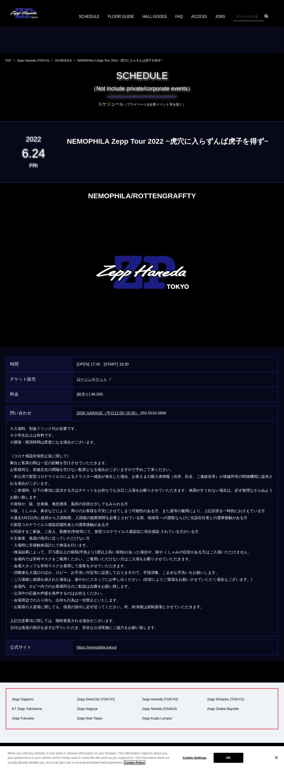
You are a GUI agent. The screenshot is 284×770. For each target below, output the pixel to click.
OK (228, 762)
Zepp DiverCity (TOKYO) (96, 699)
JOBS (220, 17)
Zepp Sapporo (23, 699)
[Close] (276, 762)
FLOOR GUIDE (121, 17)
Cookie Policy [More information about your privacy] (134, 766)
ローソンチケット (92, 379)
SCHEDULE (89, 17)
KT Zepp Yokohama (27, 709)
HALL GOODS (154, 17)
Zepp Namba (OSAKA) (159, 709)
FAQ (179, 17)
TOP (8, 60)
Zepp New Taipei (90, 718)
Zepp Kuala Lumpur (157, 718)
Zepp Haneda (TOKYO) (33, 60)
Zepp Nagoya (87, 709)
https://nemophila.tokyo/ (97, 647)
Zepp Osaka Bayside (223, 709)
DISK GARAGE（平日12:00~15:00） (108, 413)
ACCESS (199, 17)
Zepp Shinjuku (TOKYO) (225, 699)
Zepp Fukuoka (23, 718)
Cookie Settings (194, 762)
